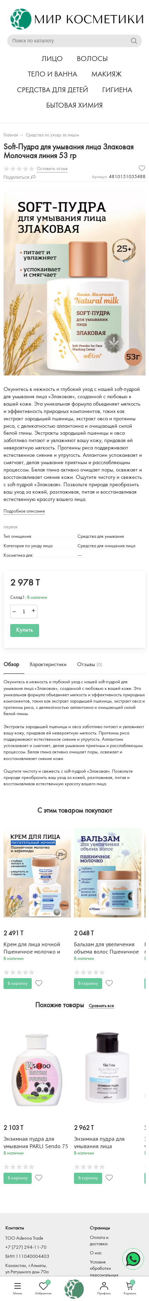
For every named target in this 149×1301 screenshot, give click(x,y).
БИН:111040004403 (27, 1256)
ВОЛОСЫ (92, 59)
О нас (96, 1253)
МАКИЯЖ (106, 74)
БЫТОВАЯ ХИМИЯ (74, 105)
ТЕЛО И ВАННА (52, 74)
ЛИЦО (52, 59)
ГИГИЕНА (117, 90)
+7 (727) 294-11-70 (25, 1247)
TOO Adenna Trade (24, 1238)
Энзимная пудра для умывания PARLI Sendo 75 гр (36, 1146)
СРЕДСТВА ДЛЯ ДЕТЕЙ (52, 90)
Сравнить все (101, 1006)
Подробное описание (24, 511)
